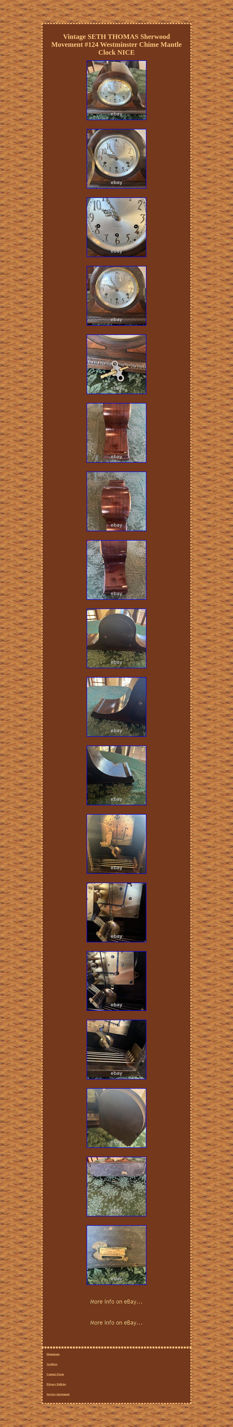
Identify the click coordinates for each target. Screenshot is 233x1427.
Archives (52, 1364)
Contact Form (55, 1374)
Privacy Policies (56, 1384)
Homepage (53, 1354)
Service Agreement (58, 1394)
